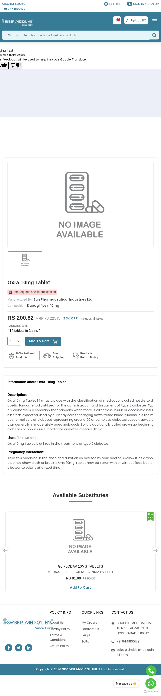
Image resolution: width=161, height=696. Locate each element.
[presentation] (5, 550)
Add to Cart (80, 587)
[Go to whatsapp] (150, 683)
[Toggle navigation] (155, 20)
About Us (57, 622)
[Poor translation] (15, 65)
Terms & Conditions (58, 637)
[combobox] (11, 34)
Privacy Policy (60, 628)
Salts (85, 641)
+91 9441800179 (13, 9)
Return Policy (60, 646)
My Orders (89, 622)
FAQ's (86, 635)
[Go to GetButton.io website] (151, 691)
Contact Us (91, 628)
